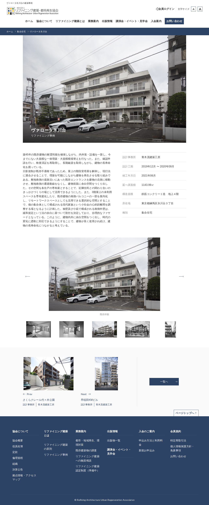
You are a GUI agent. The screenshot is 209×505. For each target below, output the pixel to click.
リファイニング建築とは (70, 21)
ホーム (29, 21)
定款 (15, 452)
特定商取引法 (178, 440)
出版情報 (107, 21)
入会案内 (156, 21)
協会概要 (17, 440)
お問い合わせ (174, 21)
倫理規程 (17, 458)
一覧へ (169, 381)
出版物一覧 (113, 440)
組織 (15, 463)
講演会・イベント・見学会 (132, 21)
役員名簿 (17, 446)
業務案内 (93, 21)
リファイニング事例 (56, 454)
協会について (44, 21)
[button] (181, 276)
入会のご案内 (147, 431)
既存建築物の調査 (86, 450)
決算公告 (17, 469)
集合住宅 (21, 31)
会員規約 (175, 431)
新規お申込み (147, 450)
